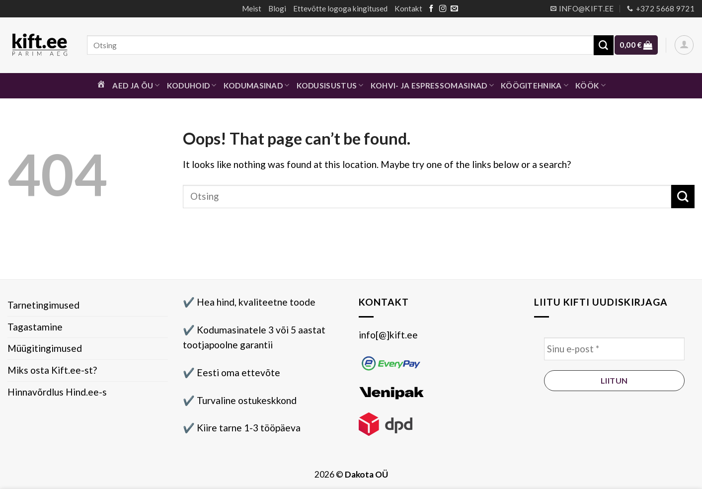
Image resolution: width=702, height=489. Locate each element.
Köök (590, 85)
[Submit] (604, 45)
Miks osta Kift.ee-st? (52, 370)
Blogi (277, 8)
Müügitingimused (44, 348)
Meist (251, 8)
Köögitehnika (534, 85)
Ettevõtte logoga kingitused (340, 8)
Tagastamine (35, 326)
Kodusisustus (330, 85)
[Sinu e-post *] (614, 349)
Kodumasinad (257, 85)
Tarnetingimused (43, 305)
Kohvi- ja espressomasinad (432, 85)
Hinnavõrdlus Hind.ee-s (57, 392)
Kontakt (408, 8)
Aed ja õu (135, 85)
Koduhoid (192, 85)
